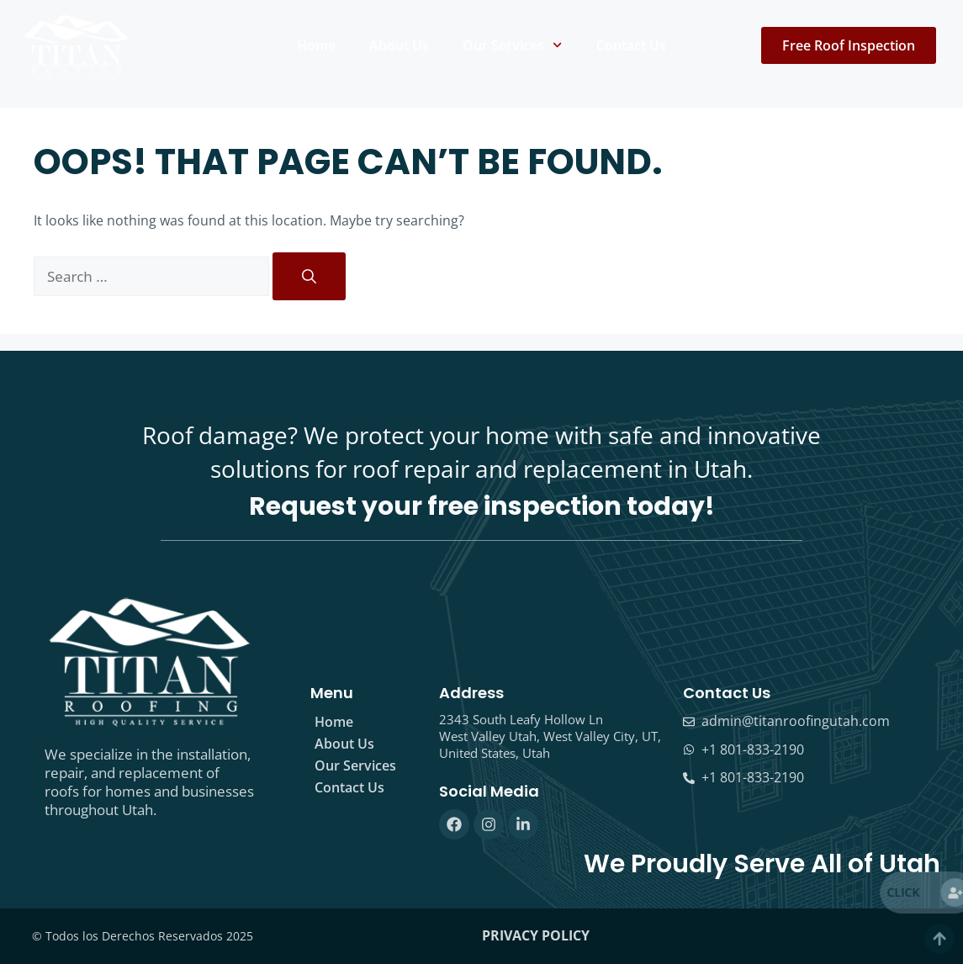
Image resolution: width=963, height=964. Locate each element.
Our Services (512, 45)
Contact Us (631, 45)
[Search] (309, 276)
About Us (399, 45)
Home (316, 45)
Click (927, 892)
